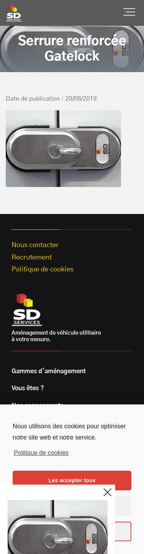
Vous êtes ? (28, 388)
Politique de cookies (41, 453)
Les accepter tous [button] (71, 480)
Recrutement (32, 257)
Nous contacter (35, 245)
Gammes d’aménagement (49, 371)
